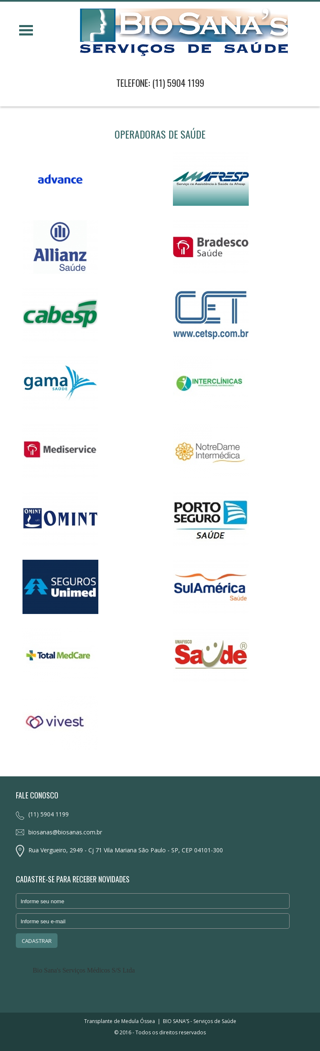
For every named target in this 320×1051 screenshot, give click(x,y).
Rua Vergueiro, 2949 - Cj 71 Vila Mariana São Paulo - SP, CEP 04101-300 (125, 850)
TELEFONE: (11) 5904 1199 (160, 82)
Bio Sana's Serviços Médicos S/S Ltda (83, 970)
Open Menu (26, 30)
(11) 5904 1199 (48, 814)
